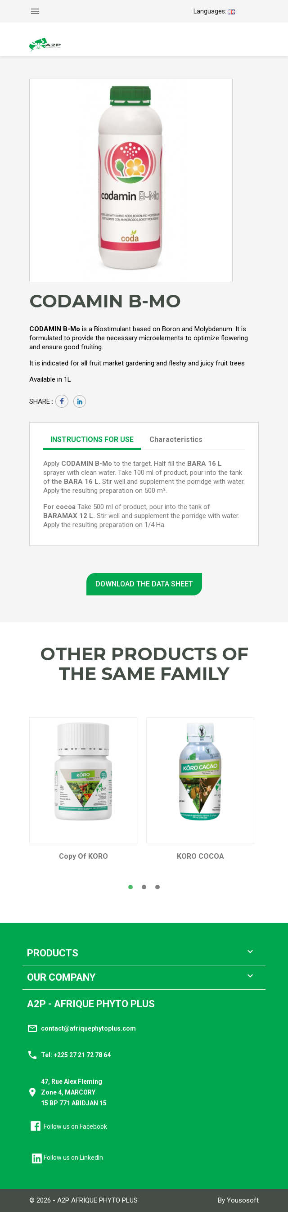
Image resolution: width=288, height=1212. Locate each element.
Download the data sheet (144, 584)
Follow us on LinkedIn (73, 1157)
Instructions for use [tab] (92, 439)
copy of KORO (83, 856)
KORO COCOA (200, 856)
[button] (130, 887)
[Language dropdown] (214, 11)
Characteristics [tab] (175, 439)
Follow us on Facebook (75, 1126)
